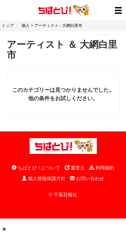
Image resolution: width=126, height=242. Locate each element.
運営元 (75, 167)
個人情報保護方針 (44, 178)
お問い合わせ (87, 178)
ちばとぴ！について (36, 167)
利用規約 (101, 167)
